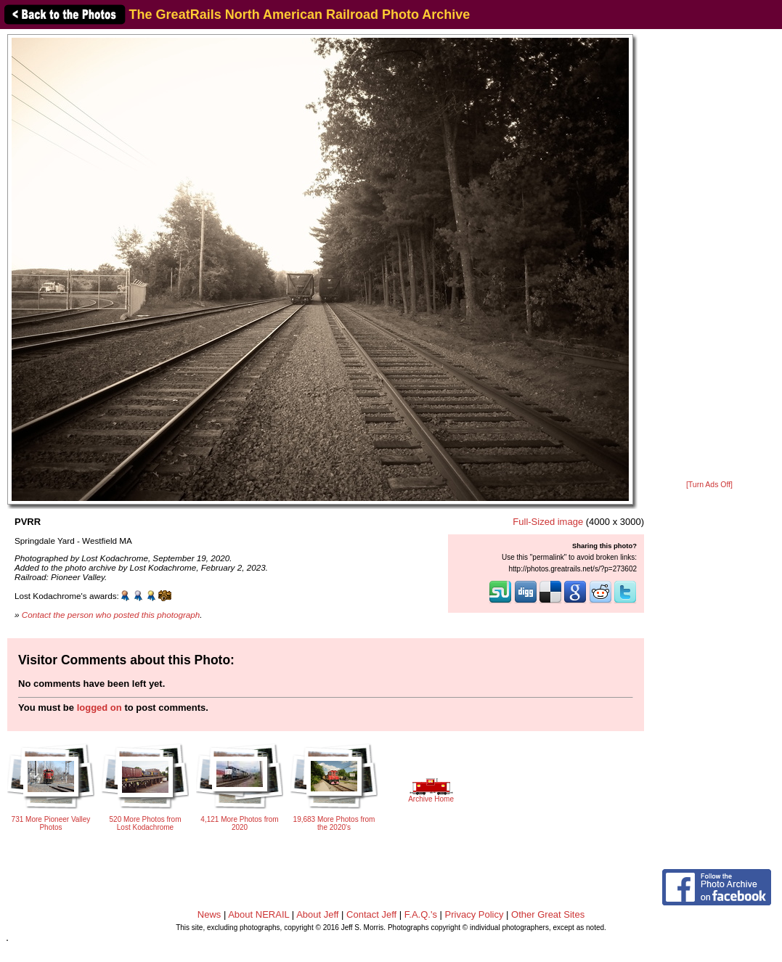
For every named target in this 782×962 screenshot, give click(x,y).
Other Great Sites (548, 914)
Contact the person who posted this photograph (111, 614)
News (209, 914)
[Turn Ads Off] (709, 485)
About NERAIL (258, 914)
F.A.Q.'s (420, 914)
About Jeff (317, 914)
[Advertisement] (709, 255)
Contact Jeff (371, 914)
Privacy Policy (474, 914)
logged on (99, 707)
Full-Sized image (548, 521)
